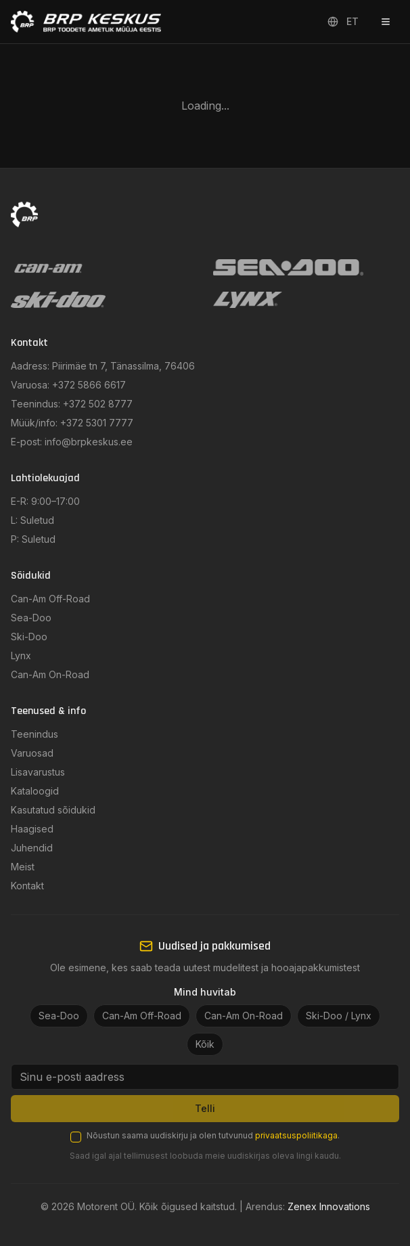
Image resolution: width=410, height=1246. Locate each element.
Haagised (32, 829)
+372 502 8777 (98, 403)
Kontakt (27, 885)
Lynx (21, 655)
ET (343, 21)
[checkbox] (75, 1137)
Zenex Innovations (329, 1206)
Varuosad (32, 753)
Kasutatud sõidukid (53, 810)
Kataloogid (35, 791)
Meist (23, 866)
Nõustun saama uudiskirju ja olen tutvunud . (213, 1135)
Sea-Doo (31, 617)
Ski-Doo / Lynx (338, 1015)
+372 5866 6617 (89, 385)
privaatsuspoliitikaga (296, 1135)
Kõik (205, 1044)
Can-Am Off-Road (50, 598)
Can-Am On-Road (50, 674)
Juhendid (32, 847)
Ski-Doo (29, 636)
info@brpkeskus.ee (89, 441)
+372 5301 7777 (96, 422)
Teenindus (34, 734)
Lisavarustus (38, 772)
